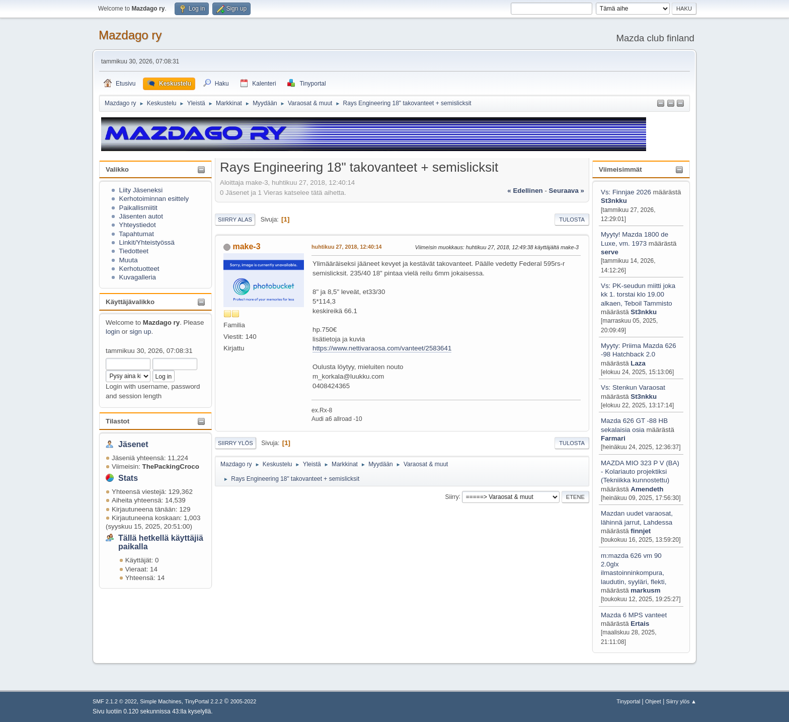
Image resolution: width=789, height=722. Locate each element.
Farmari (613, 438)
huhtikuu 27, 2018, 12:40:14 (346, 247)
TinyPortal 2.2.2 (203, 701)
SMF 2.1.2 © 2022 (115, 701)
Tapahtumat (136, 234)
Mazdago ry (130, 35)
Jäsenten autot (141, 216)
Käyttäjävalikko (130, 302)
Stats (128, 478)
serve (609, 252)
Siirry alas (235, 219)
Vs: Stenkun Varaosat (633, 387)
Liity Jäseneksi (141, 190)
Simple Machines (160, 701)
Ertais (639, 623)
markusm (645, 590)
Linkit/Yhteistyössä (147, 242)
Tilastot (117, 421)
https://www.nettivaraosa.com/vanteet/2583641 (381, 348)
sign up (140, 331)
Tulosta (572, 219)
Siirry (451, 496)
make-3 (246, 246)
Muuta (128, 260)
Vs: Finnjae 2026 (626, 192)
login (113, 331)
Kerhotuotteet (139, 268)
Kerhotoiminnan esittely (154, 198)
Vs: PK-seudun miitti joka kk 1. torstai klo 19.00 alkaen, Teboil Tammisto (638, 294)
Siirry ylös (235, 443)
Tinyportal (628, 701)
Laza (638, 363)
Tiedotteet (133, 251)
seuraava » (566, 190)
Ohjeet (653, 701)
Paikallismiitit (138, 207)
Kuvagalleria (137, 277)
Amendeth (646, 489)
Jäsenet (133, 444)
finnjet (640, 531)
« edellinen (524, 190)
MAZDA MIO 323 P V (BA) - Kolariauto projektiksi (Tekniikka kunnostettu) (640, 471)
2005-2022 (243, 701)
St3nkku (614, 200)
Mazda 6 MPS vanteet (634, 615)
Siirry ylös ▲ (681, 701)
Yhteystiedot (137, 225)
